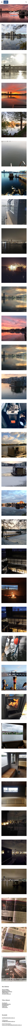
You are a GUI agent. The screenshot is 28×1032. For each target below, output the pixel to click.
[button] (2, 2)
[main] (14, 13)
